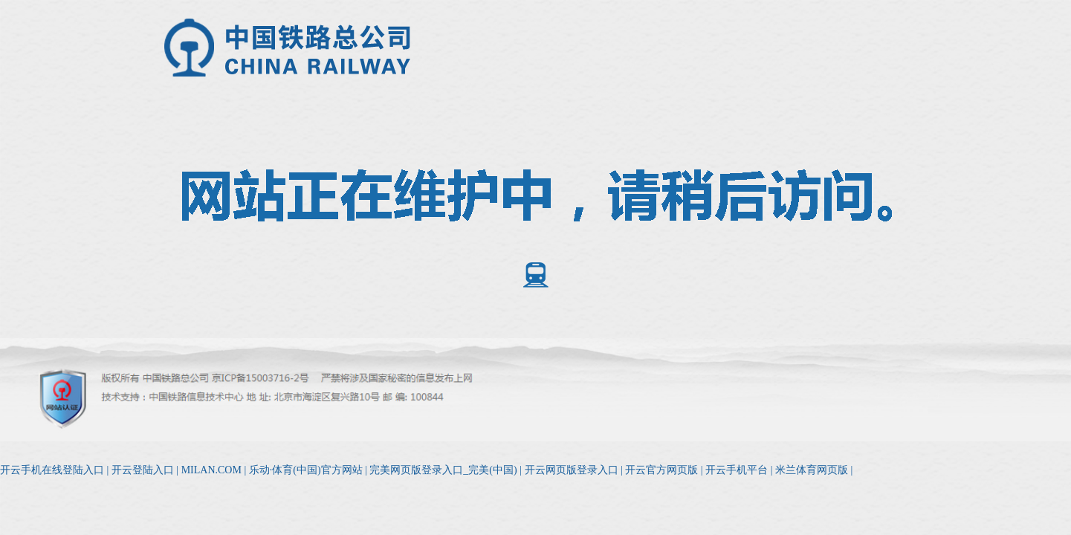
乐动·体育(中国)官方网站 (306, 470)
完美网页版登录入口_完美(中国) (443, 470)
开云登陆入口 (142, 470)
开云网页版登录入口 (571, 470)
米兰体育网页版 (811, 470)
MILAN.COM (211, 470)
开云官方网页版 (661, 470)
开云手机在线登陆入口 (52, 470)
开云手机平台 (736, 470)
